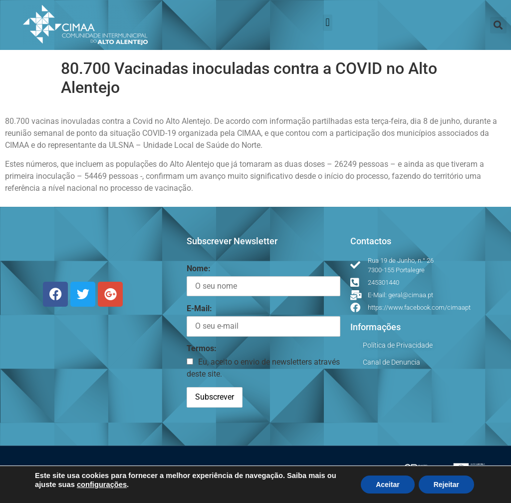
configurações (102, 485)
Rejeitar (446, 485)
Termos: (202, 348)
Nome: (199, 268)
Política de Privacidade (398, 345)
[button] (327, 22)
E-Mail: (199, 308)
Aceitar (387, 485)
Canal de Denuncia (391, 362)
